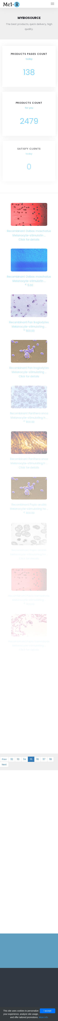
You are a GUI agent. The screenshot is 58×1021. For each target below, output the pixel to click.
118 (50, 759)
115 (31, 759)
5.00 (29, 285)
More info (43, 1017)
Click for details (29, 239)
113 (18, 759)
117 (44, 759)
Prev (4, 759)
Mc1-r (11, 4)
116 (37, 759)
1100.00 (29, 330)
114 (24, 759)
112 (12, 759)
